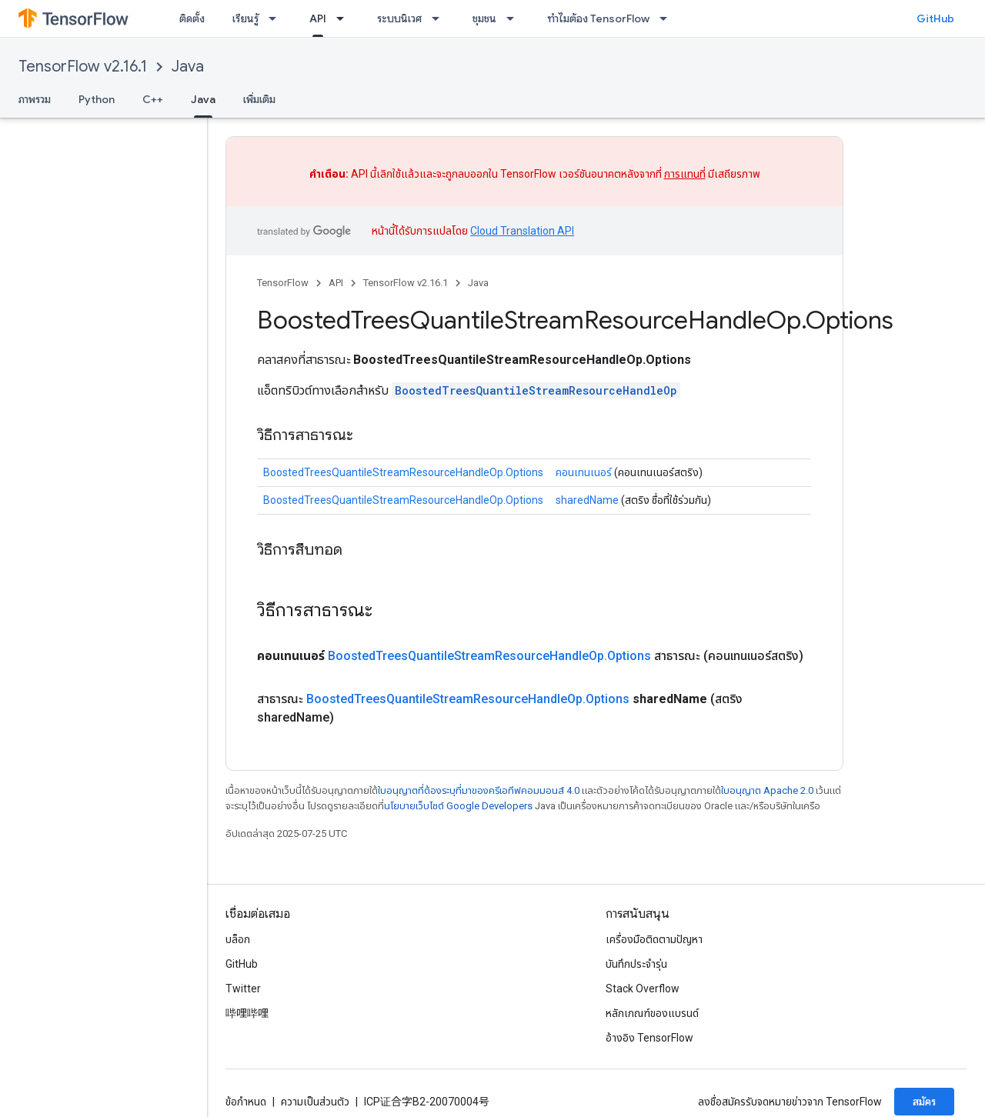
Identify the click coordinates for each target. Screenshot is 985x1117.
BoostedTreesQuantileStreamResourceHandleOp (536, 390)
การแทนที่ (685, 174)
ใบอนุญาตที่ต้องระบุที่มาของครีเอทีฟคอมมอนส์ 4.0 (478, 790)
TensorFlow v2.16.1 (82, 66)
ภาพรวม (34, 99)
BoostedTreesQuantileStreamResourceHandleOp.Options (403, 472)
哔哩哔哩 (247, 1013)
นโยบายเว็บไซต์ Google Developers (458, 806)
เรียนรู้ (245, 18)
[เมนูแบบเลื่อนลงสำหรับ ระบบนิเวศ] (440, 18)
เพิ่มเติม (259, 99)
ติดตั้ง (192, 18)
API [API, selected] (317, 18)
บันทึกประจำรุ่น (636, 964)
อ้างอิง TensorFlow (649, 1038)
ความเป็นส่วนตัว (315, 1101)
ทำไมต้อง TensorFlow (598, 18)
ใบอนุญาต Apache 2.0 (767, 790)
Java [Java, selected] (203, 99)
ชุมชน (484, 18)
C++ (152, 99)
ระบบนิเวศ (399, 18)
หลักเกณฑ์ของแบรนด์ (652, 1013)
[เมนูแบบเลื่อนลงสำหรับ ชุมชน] (514, 18)
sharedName (587, 500)
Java (188, 66)
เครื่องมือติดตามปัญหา (654, 939)
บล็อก (237, 939)
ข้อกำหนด (245, 1101)
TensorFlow (283, 282)
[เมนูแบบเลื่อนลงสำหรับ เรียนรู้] (277, 18)
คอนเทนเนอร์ (584, 472)
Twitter (243, 988)
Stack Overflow (642, 988)
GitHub (935, 18)
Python (96, 99)
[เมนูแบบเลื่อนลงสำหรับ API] (344, 18)
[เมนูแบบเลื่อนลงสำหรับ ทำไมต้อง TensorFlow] (667, 18)
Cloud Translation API (522, 231)
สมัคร (924, 1102)
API (336, 282)
